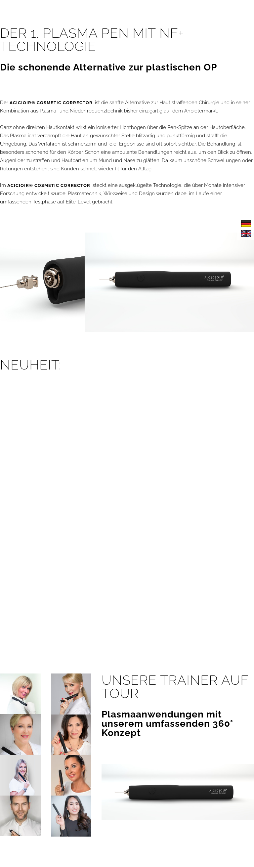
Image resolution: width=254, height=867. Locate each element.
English (246, 233)
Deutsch (246, 224)
